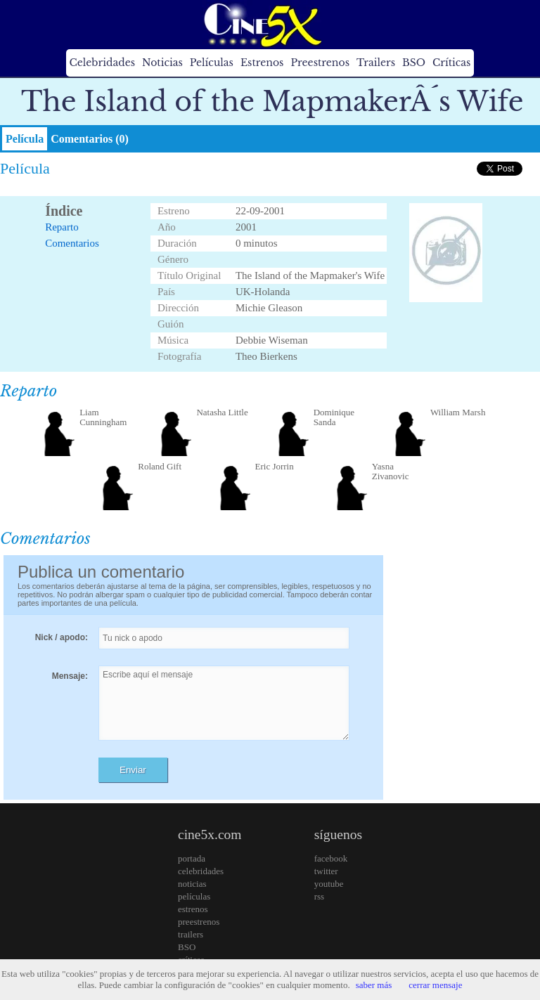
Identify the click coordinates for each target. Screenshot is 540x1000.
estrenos (193, 909)
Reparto (61, 227)
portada (191, 858)
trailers (190, 934)
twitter (326, 871)
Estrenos (262, 62)
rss (319, 896)
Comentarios (72, 243)
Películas (211, 62)
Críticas (451, 62)
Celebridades (102, 62)
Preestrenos (319, 62)
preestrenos (198, 921)
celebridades (201, 871)
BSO (413, 62)
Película (25, 139)
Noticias (162, 62)
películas (194, 896)
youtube (329, 883)
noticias (192, 883)
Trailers (375, 62)
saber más (374, 985)
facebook (331, 858)
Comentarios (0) (90, 139)
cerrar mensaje (435, 985)
